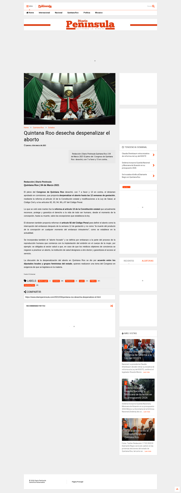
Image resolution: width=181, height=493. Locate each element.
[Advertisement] (85, 40)
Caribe (126, 187)
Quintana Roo (73, 13)
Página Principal (77, 482)
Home (30, 13)
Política (87, 13)
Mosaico (99, 13)
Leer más (146, 372)
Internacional (44, 13)
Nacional (58, 13)
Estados (51, 128)
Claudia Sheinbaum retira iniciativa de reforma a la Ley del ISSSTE (138, 355)
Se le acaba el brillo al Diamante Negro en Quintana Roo (136, 434)
